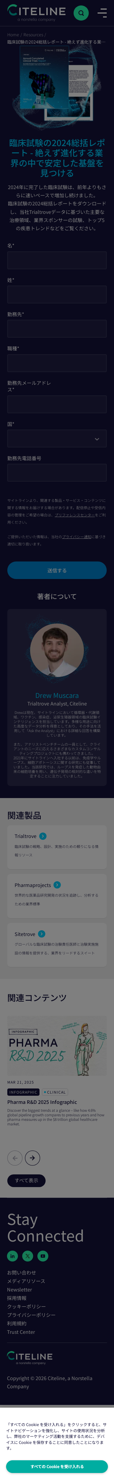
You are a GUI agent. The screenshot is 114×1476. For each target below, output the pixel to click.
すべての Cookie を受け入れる (57, 1466)
